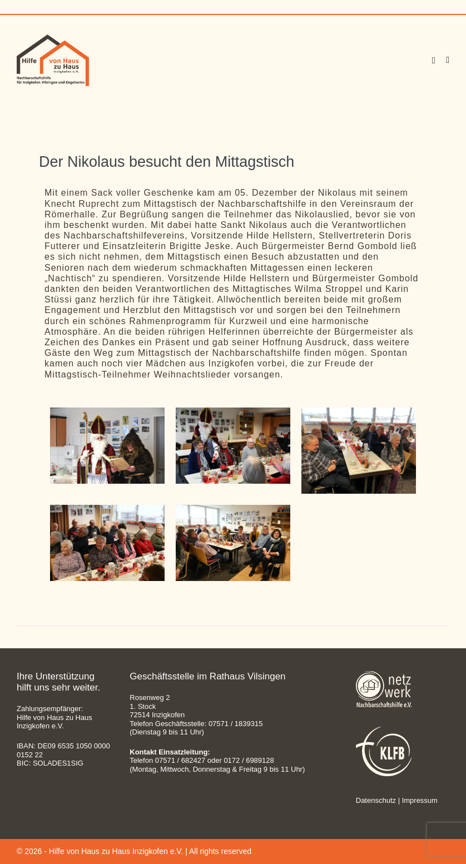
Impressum (420, 800)
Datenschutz (376, 800)
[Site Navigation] (447, 60)
